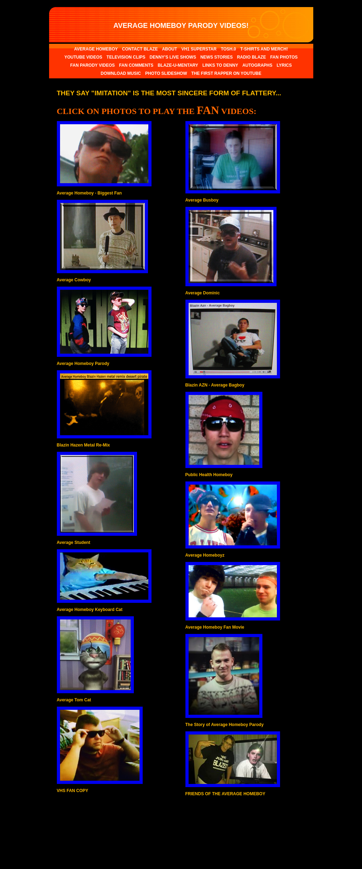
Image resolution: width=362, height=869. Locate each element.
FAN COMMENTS (136, 65)
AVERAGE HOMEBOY (96, 49)
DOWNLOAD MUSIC (121, 73)
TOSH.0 (228, 49)
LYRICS (284, 65)
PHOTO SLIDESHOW (166, 73)
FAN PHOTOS (284, 57)
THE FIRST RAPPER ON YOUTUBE (226, 73)
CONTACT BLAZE (140, 49)
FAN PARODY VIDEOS (92, 65)
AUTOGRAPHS (257, 65)
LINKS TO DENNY (220, 65)
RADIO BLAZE (251, 57)
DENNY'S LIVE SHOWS (173, 57)
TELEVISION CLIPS (126, 57)
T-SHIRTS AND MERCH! (264, 49)
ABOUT (169, 49)
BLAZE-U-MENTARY (178, 65)
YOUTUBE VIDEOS (83, 57)
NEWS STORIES (216, 57)
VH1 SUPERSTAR (198, 49)
